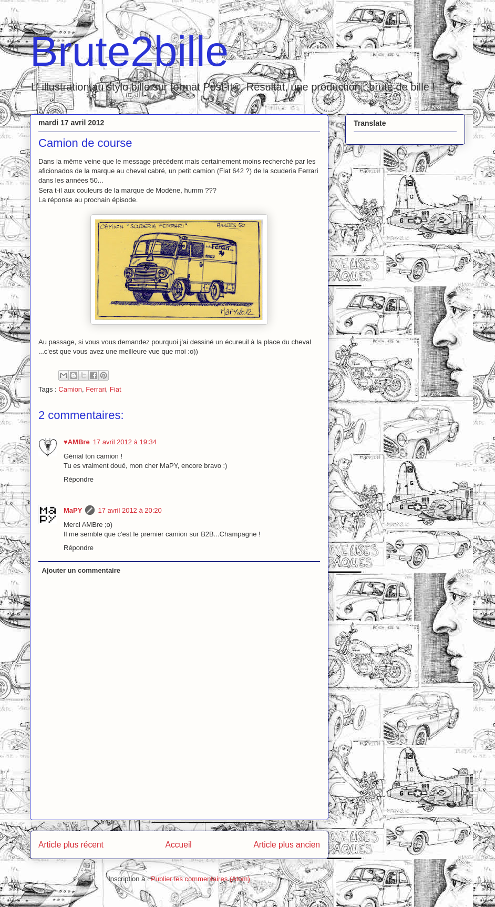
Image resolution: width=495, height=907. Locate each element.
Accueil (179, 844)
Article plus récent (71, 844)
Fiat (115, 389)
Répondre (79, 479)
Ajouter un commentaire (81, 570)
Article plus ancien (286, 844)
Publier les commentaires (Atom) (200, 879)
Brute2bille (129, 51)
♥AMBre (77, 442)
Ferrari (96, 389)
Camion (70, 389)
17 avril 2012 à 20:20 (129, 510)
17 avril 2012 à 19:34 (125, 442)
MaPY (73, 510)
